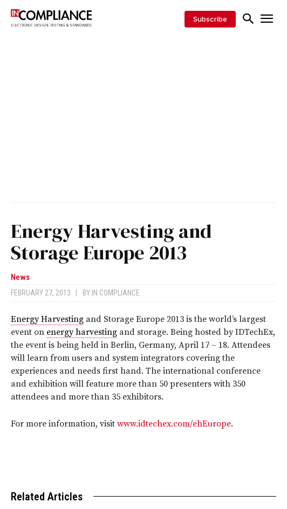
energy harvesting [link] (81, 332)
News (20, 277)
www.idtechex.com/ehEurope (174, 423)
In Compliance (116, 292)
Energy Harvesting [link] (47, 319)
